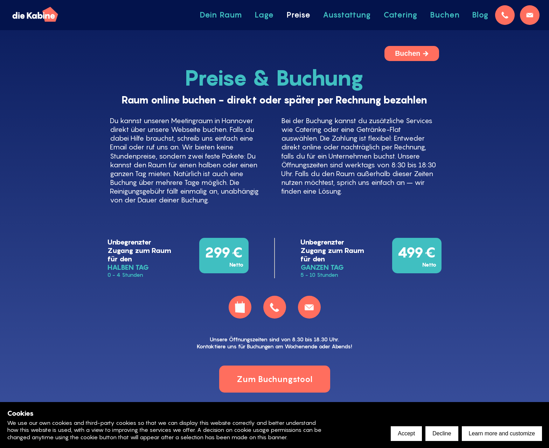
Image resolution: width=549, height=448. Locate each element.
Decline (441, 433)
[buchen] (240, 307)
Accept (406, 433)
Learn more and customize (502, 433)
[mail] (530, 15)
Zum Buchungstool (275, 379)
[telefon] (505, 15)
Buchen (407, 53)
